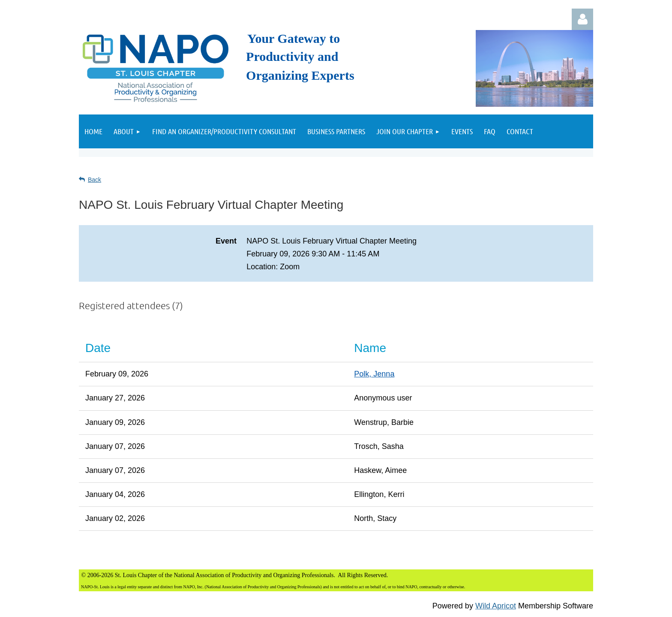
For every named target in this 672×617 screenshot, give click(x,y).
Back (94, 179)
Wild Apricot (495, 606)
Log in (582, 19)
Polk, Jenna (374, 374)
